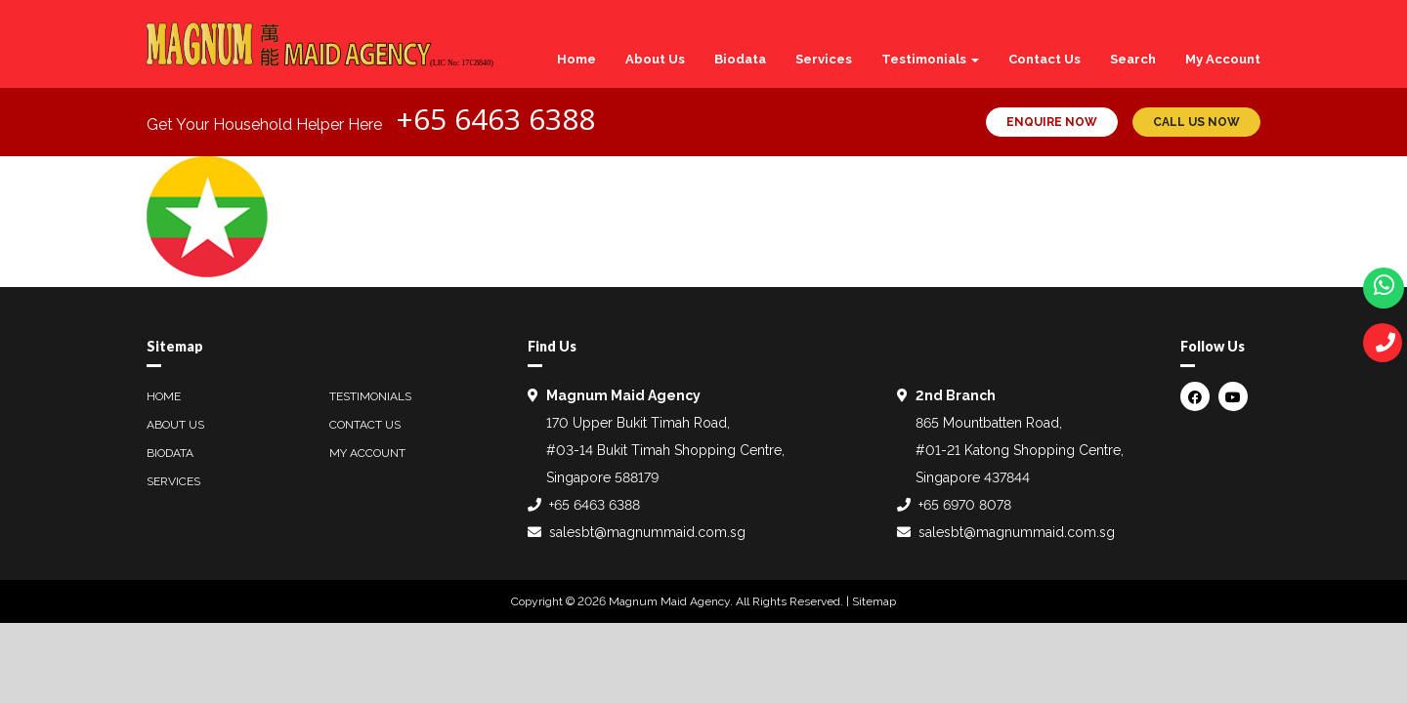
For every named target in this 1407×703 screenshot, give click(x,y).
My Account (1222, 59)
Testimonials (930, 59)
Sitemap (874, 601)
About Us (655, 59)
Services (823, 59)
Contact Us (1044, 59)
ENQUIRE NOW (1051, 122)
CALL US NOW (1196, 122)
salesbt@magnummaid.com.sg (647, 532)
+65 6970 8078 (964, 505)
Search (1133, 59)
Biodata (740, 59)
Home (576, 59)
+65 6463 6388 (495, 119)
